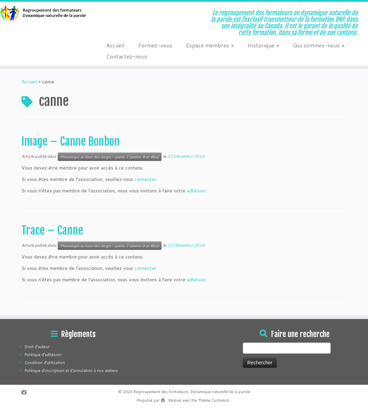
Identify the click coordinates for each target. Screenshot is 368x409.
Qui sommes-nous (318, 45)
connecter (145, 179)
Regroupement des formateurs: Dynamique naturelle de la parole (192, 391)
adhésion (196, 190)
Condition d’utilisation (45, 362)
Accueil (115, 45)
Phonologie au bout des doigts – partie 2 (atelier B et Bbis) (109, 156)
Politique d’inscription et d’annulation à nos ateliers (71, 370)
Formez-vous (155, 45)
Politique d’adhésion (43, 354)
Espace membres (210, 45)
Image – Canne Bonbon (70, 141)
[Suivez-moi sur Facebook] (26, 392)
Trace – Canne (52, 230)
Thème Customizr (214, 400)
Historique (263, 45)
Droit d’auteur (37, 346)
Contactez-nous (126, 56)
